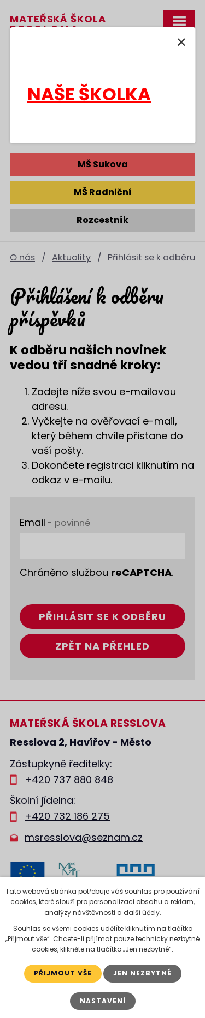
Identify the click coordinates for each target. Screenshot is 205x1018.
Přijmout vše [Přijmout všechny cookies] (63, 973)
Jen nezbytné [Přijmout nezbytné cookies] (142, 973)
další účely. (142, 912)
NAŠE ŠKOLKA (89, 94)
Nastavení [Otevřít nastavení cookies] (103, 1000)
